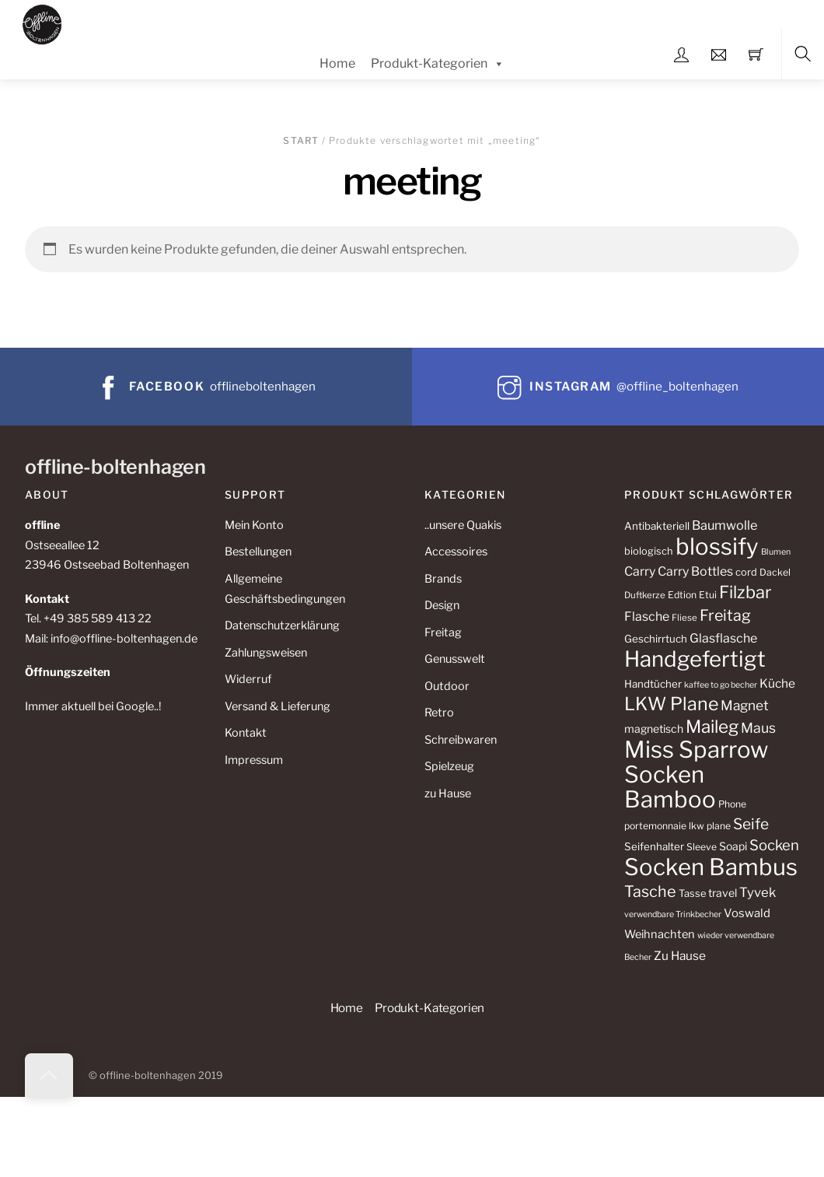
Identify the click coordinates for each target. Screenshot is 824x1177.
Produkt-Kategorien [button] (429, 1007)
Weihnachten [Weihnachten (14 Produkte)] (659, 934)
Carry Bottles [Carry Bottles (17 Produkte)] (695, 571)
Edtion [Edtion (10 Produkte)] (682, 595)
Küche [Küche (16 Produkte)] (777, 683)
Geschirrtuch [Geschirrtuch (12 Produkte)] (655, 638)
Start (301, 140)
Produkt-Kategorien (438, 63)
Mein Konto (254, 525)
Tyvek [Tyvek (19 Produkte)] (757, 892)
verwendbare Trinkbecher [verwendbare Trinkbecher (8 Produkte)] (672, 914)
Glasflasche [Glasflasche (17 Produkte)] (723, 638)
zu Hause (447, 793)
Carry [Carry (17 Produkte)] (639, 571)
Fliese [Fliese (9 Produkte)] (684, 617)
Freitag (443, 632)
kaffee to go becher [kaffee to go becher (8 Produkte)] (720, 685)
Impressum (254, 760)
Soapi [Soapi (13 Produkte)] (733, 846)
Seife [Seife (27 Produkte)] (751, 824)
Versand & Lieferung (277, 706)
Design (441, 605)
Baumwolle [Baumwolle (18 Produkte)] (724, 525)
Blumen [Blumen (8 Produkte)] (776, 552)
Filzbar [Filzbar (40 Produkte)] (745, 592)
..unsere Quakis (462, 525)
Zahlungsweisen (266, 653)
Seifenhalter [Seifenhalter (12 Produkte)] (654, 846)
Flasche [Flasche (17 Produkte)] (646, 616)
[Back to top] (49, 1075)
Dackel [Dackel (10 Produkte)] (775, 572)
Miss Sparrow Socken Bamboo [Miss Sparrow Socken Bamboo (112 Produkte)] (696, 774)
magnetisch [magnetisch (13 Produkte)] (653, 728)
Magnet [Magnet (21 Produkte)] (745, 705)
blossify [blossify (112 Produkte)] (717, 546)
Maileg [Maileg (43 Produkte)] (712, 726)
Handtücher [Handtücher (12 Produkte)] (653, 684)
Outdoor (447, 686)
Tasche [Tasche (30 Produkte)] (650, 891)
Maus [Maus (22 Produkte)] (758, 728)
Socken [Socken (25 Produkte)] (774, 845)
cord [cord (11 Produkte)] (746, 572)
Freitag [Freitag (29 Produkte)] (725, 615)
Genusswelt (454, 659)
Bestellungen (258, 552)
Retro (439, 713)
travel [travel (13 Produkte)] (722, 892)
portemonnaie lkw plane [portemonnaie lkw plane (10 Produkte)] (677, 826)
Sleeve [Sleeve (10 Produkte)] (701, 847)
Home (337, 63)
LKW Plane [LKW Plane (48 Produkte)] (671, 704)
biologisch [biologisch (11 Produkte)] (648, 551)
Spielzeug (449, 766)
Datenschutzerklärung (282, 625)
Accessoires (455, 552)
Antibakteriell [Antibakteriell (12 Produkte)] (657, 526)
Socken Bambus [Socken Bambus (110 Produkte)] (711, 867)
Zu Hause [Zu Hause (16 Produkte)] (680, 955)
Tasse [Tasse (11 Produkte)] (692, 893)
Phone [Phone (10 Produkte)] (732, 804)
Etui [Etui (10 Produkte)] (708, 595)
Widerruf (248, 679)
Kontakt (246, 733)
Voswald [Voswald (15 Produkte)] (747, 913)
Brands (443, 579)
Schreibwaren (460, 740)
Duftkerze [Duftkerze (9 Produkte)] (644, 595)
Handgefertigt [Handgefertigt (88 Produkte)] (695, 659)
